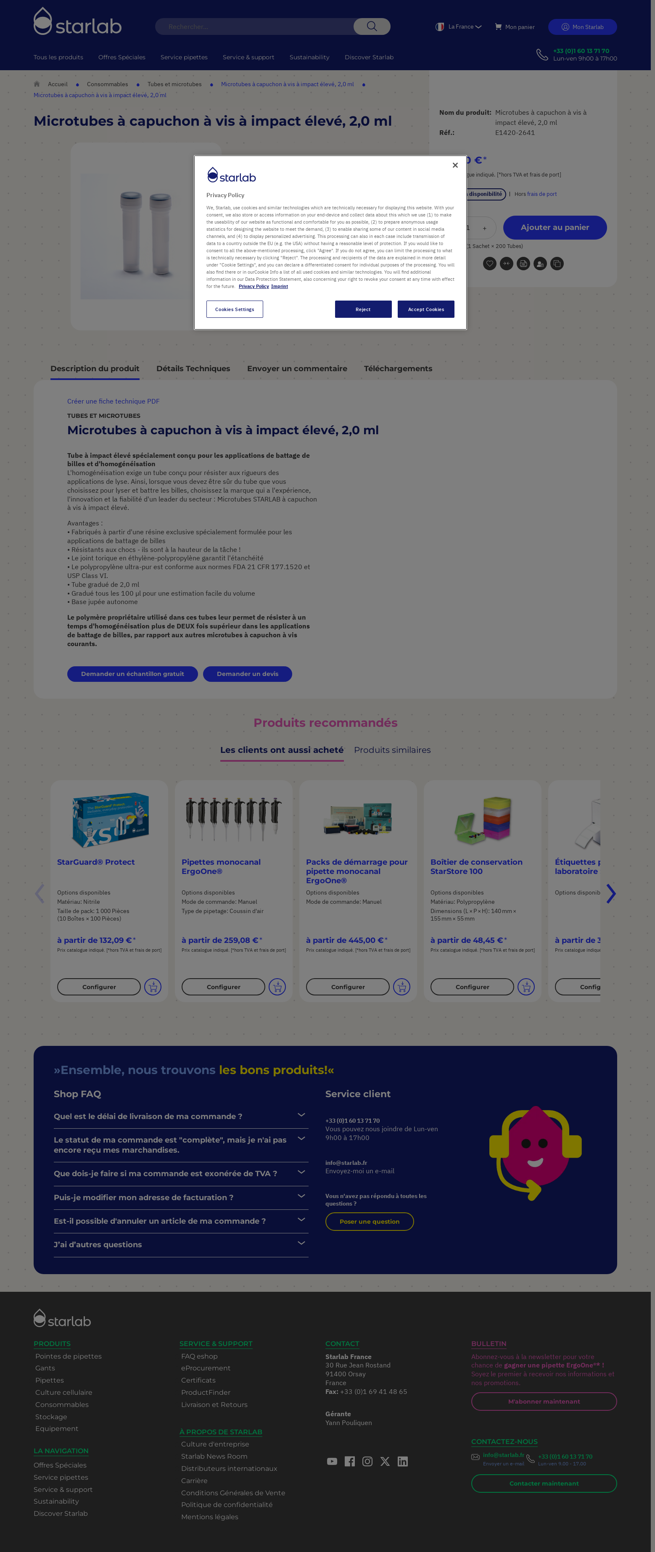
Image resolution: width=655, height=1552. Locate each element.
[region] (330, 242)
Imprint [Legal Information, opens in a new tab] (279, 286)
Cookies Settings (234, 309)
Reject (363, 309)
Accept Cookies (426, 309)
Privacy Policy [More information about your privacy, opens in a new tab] (254, 286)
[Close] (455, 165)
